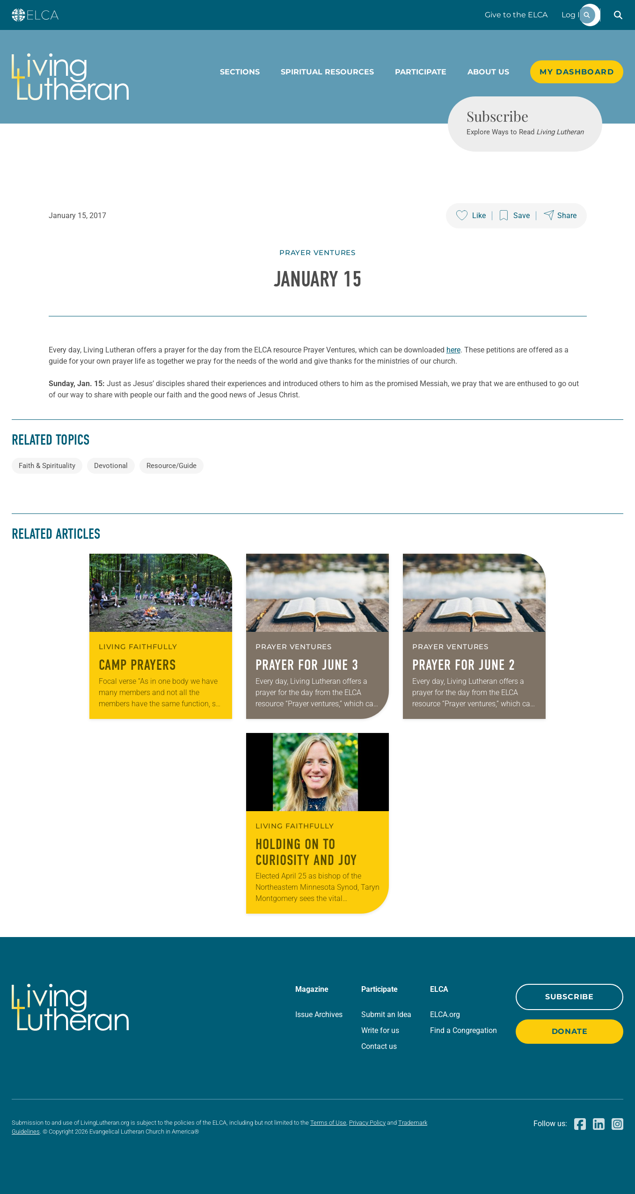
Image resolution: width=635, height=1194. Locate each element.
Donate (570, 1031)
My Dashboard (577, 71)
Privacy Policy (367, 1122)
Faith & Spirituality (47, 465)
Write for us (380, 1030)
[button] (618, 15)
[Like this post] (471, 215)
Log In (573, 14)
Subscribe (569, 996)
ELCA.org (445, 1014)
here (453, 349)
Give (516, 14)
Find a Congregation (463, 1030)
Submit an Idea (386, 1014)
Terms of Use (328, 1122)
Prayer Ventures (317, 252)
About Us (488, 71)
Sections (240, 71)
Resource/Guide (171, 465)
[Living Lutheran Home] (70, 76)
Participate (420, 71)
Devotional (111, 465)
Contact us (379, 1046)
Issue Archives (319, 1014)
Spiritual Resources (327, 71)
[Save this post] (515, 215)
